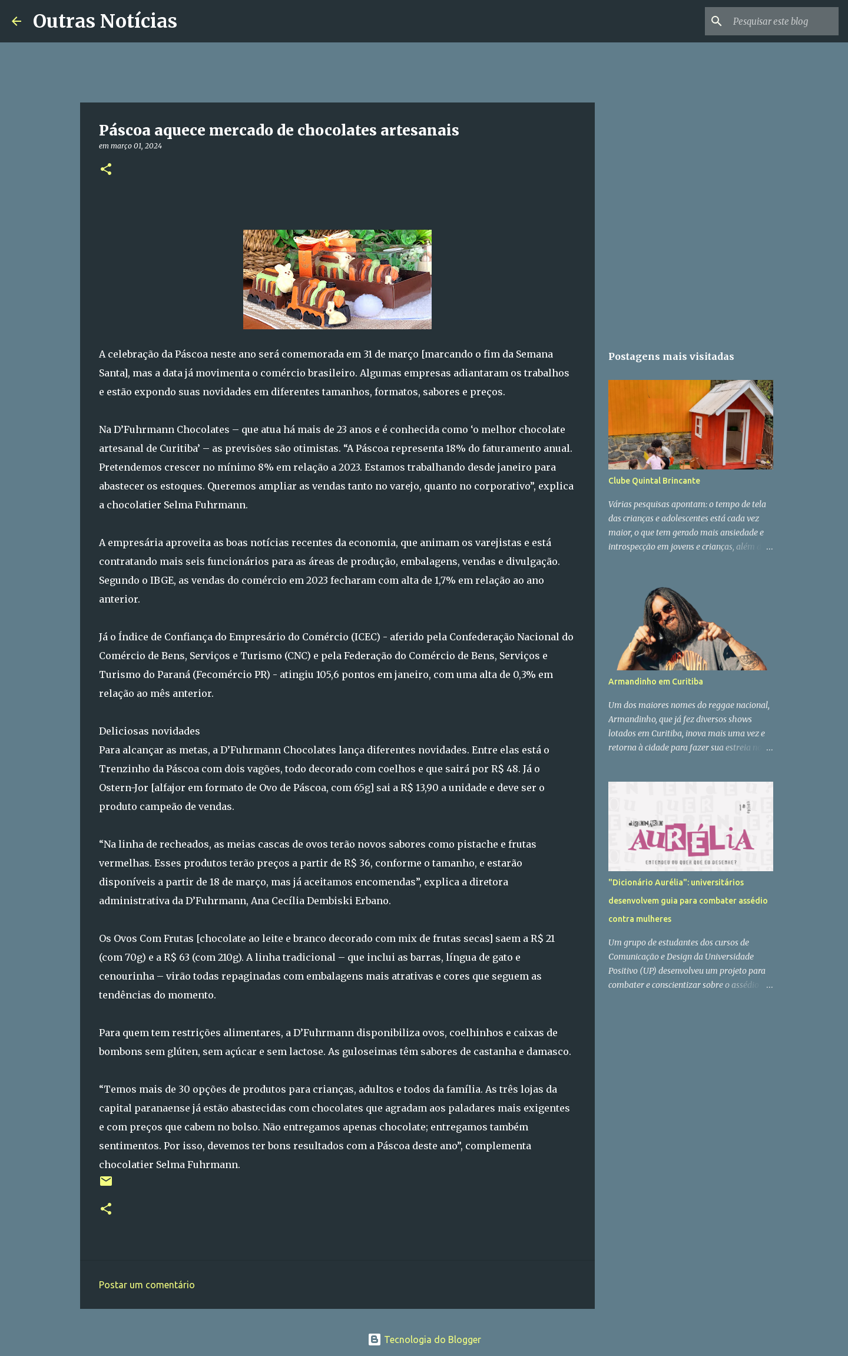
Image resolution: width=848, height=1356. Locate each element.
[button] (106, 170)
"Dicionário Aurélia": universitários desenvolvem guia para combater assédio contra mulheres (688, 901)
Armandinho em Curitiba (655, 681)
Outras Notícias (105, 21)
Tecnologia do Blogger (424, 1339)
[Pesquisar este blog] (777, 21)
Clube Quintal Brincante (654, 480)
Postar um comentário (147, 1284)
